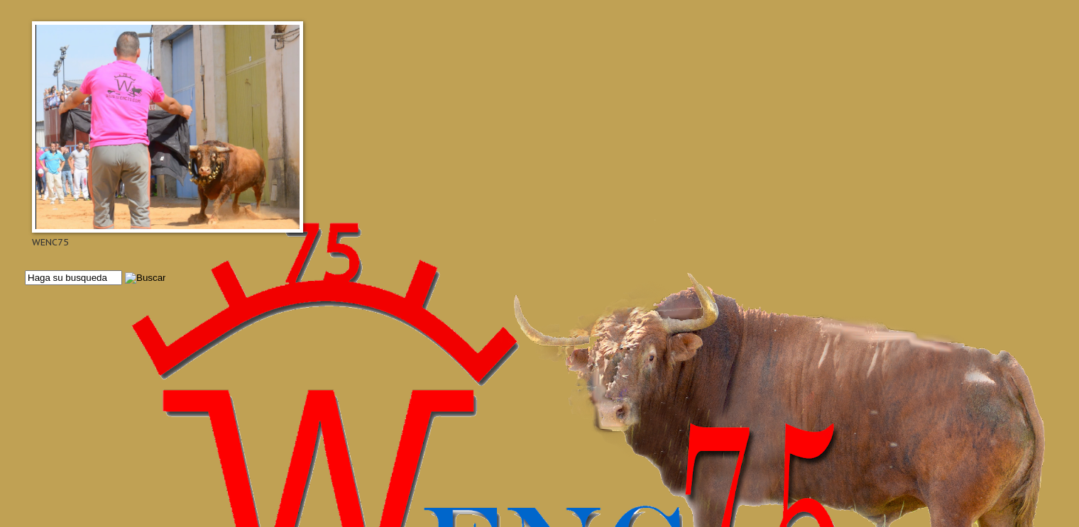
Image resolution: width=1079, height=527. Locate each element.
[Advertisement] (451, 405)
